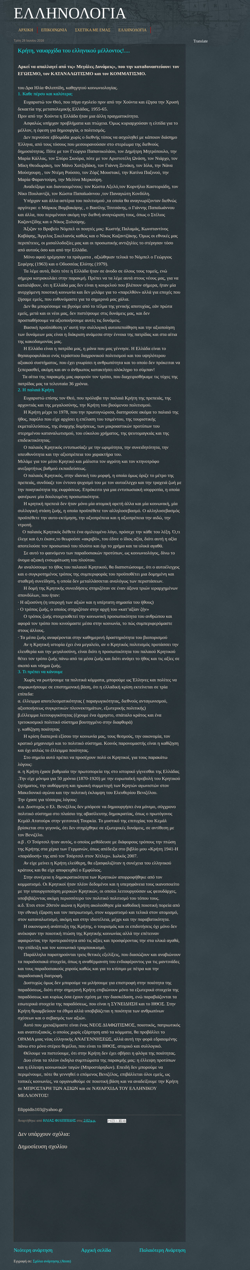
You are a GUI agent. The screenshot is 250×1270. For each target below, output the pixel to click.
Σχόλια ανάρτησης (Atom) (52, 1261)
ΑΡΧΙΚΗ (25, 30)
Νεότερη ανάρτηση (33, 1250)
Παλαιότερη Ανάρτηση (162, 1250)
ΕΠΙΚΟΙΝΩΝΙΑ (54, 30)
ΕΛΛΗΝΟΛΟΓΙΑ (70, 13)
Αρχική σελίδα (96, 1250)
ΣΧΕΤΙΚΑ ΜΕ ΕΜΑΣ (92, 30)
